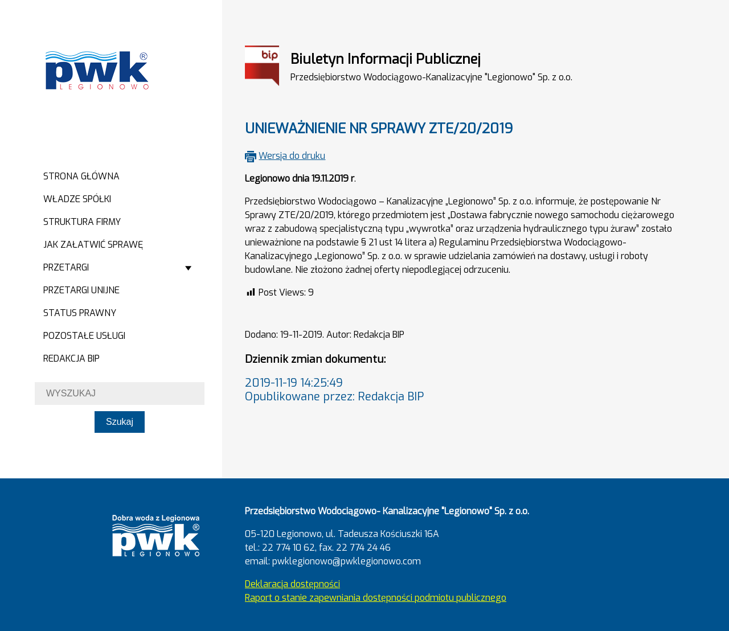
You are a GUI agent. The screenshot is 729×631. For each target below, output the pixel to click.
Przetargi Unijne (81, 290)
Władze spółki (77, 199)
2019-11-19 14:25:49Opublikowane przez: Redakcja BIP (334, 389)
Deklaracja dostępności (292, 584)
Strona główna (81, 176)
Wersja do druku (292, 156)
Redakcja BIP (71, 358)
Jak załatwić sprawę (93, 245)
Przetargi (66, 267)
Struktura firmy (82, 222)
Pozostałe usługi (84, 336)
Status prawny (79, 313)
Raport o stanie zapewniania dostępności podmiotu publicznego (375, 598)
